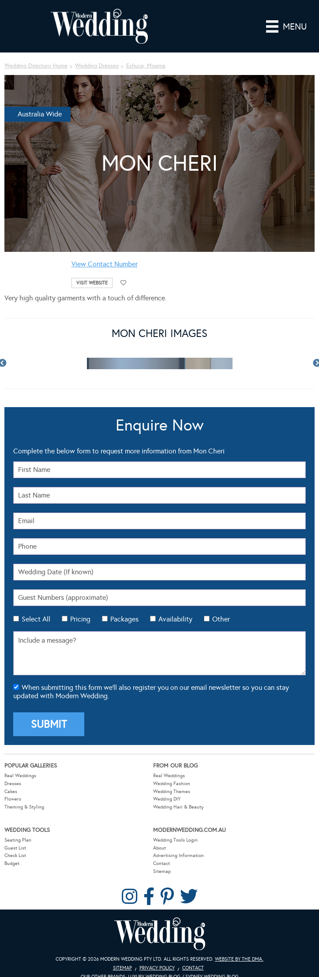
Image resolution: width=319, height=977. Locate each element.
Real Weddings (20, 776)
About (159, 848)
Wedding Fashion (171, 783)
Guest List (15, 848)
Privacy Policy (157, 968)
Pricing (80, 619)
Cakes (10, 791)
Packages (124, 619)
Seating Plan (17, 840)
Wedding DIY (166, 799)
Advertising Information (178, 855)
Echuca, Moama (145, 65)
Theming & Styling (24, 807)
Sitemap (162, 871)
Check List (15, 855)
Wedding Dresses (97, 65)
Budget (11, 863)
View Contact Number (104, 264)
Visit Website (92, 283)
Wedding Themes (171, 791)
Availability (175, 619)
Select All (36, 619)
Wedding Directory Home (36, 65)
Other (221, 619)
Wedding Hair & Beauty (178, 807)
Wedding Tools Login (175, 840)
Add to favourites (123, 283)
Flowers (12, 799)
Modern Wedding (159, 934)
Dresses (12, 783)
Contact (161, 863)
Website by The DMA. (239, 959)
